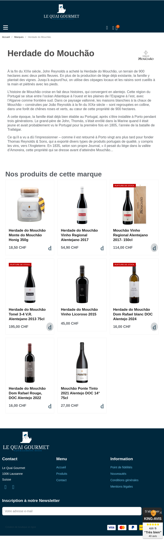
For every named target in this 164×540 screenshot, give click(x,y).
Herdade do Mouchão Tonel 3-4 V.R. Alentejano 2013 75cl (27, 314)
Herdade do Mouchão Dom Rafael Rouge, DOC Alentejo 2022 (27, 393)
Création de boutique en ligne (20, 527)
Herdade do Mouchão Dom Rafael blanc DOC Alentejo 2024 (133, 314)
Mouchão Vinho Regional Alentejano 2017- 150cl (130, 235)
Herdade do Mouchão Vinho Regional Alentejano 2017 (79, 235)
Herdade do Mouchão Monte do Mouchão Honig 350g (27, 235)
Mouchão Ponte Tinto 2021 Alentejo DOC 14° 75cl (80, 393)
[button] (106, 28)
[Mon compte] (113, 28)
